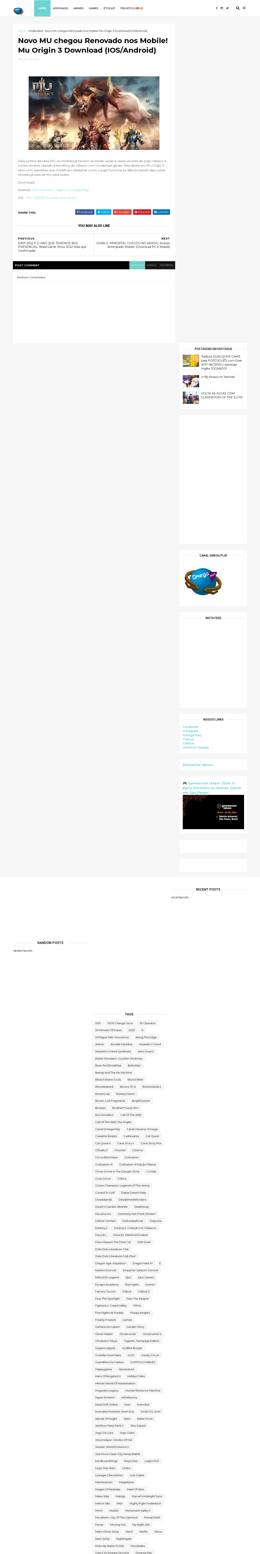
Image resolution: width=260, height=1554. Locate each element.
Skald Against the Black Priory (127, 1304)
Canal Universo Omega (142, 809)
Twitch (187, 419)
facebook (164, 275)
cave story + (125, 823)
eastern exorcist (105, 950)
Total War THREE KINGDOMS (114, 1438)
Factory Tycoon (105, 972)
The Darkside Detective (111, 1374)
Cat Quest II (103, 823)
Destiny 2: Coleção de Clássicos (135, 908)
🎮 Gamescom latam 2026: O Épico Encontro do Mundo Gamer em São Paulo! (211, 468)
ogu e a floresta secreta (112, 1233)
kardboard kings (106, 1141)
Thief (139, 1416)
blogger (134, 275)
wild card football (107, 1501)
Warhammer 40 (105, 1494)
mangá (120, 1176)
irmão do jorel (150, 1092)
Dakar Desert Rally (133, 872)
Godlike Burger (132, 1028)
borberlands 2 (151, 767)
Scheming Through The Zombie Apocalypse (124, 1296)
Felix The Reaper (138, 978)
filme (137, 986)
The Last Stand (105, 1395)
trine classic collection (110, 1459)
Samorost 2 (144, 1289)
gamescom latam (107, 1007)
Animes (79, 8)
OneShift (125, 1240)
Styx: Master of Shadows (124, 1339)
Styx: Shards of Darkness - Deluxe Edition (122, 1346)
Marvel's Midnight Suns (147, 1176)
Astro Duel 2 (146, 731)
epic (128, 957)
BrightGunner (141, 781)
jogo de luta (104, 1113)
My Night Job (141, 1204)
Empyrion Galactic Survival (140, 950)
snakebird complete (109, 1318)
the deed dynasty (107, 1388)
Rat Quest (102, 1275)
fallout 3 (144, 972)
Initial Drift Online (106, 1084)
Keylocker (131, 1141)
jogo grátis (127, 1113)
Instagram (190, 411)
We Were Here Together (139, 1494)
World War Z (103, 1515)
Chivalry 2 (101, 830)
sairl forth (123, 1289)
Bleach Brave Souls (108, 760)
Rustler (131, 1282)
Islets (127, 1099)
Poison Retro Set (106, 1261)
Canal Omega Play (107, 809)
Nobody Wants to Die (109, 1226)
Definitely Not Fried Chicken (137, 894)
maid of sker (135, 1169)
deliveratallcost (132, 901)
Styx (98, 1339)
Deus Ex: (100, 915)
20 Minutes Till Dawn (108, 710)
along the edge (146, 717)
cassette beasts (106, 816)
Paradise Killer (136, 1247)
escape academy (107, 964)
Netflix (143, 1212)
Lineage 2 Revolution (109, 1155)
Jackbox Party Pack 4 (109, 1106)
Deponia (155, 901)
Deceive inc (103, 894)
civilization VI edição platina (137, 844)
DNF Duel (144, 922)
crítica (122, 858)
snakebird (124, 1310)
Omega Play (191, 415)
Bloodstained (104, 767)
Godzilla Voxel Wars (108, 1035)
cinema (137, 830)
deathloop (141, 887)
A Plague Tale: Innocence (112, 717)
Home (43, 8)
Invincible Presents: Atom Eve (114, 1092)
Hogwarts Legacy (107, 1070)
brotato (100, 788)
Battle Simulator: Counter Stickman (118, 738)
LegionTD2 (152, 1141)
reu (142, 1275)
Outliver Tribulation (107, 1247)
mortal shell (152, 1198)
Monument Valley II (137, 1190)
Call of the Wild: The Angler (113, 802)
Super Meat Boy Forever (140, 1353)
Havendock (126, 1049)
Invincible (143, 1084)
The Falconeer (136, 1388)
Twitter (188, 424)
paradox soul (104, 1254)
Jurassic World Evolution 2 (112, 1127)
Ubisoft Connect (122, 1473)
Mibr (120, 1183)
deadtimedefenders (132, 880)
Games (94, 8)
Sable (146, 1282)
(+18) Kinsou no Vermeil (217, 57)
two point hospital (145, 1466)
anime (99, 724)
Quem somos (104, 1268)
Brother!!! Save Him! (125, 788)
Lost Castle (137, 1155)
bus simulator (104, 795)
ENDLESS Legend (107, 957)
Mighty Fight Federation (145, 1183)
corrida (151, 851)
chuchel (120, 830)
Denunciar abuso (197, 445)
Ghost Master (104, 1014)
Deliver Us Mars (105, 901)
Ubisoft (100, 1473)
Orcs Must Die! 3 (148, 1240)
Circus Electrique (106, 837)
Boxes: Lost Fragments (110, 781)
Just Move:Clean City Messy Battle (117, 1134)
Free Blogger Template (58, 1548)
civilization (131, 837)
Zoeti (98, 1522)
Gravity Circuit (150, 1035)
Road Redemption (107, 1282)
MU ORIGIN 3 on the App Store (51, 208)
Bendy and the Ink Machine (113, 752)
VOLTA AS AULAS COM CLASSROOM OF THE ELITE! (221, 76)
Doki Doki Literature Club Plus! (115, 936)
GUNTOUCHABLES (142, 1042)
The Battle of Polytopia (131, 1360)
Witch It (151, 1501)
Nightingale (124, 1219)
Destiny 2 (101, 908)
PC (143, 1254)
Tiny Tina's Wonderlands (111, 1424)
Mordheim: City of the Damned (116, 1198)
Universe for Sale (140, 1480)
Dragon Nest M (142, 943)
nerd (129, 1212)
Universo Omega (195, 428)
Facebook (190, 407)
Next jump (102, 1219)
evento (150, 964)
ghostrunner (128, 1014)
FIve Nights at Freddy (109, 993)
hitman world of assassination (115, 1063)
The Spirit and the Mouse (112, 1416)
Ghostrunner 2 (152, 1014)
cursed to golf (104, 872)
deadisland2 (103, 880)
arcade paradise (121, 724)
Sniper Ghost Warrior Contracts (115, 1325)
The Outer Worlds (107, 1402)
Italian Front (145, 1099)
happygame (103, 1049)
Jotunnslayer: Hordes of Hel (113, 1120)
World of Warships (136, 1508)
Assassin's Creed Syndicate (113, 731)
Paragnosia (127, 1254)
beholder (134, 745)
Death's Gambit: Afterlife (111, 887)
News (158, 1212)
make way (102, 1176)
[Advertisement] (212, 159)
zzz (111, 1522)
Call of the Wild (130, 795)
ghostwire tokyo (106, 1021)
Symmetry (102, 1360)
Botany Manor (125, 774)
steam (153, 1332)
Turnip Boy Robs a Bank (111, 1466)
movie (99, 1204)
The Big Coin (103, 1367)
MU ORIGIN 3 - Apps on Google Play (61, 200)
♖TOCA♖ (110, 8)
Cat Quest (152, 816)
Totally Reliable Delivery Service (116, 1445)
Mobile (114, 1190)
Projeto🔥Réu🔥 (133, 8)
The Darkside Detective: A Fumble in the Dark (125, 1381)
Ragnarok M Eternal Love (137, 1268)
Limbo (126, 1148)
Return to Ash (124, 1275)
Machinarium (103, 1162)
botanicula (102, 774)
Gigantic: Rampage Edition (141, 1021)
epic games (146, 957)
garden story (135, 1007)
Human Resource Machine (142, 1070)
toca (136, 1424)
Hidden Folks (136, 1056)
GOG (131, 1035)
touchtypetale (104, 1452)
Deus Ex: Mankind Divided (130, 915)
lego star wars (105, 1148)
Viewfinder (152, 1487)
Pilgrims (157, 1254)
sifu (97, 1304)
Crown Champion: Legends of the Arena (122, 866)
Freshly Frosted (105, 1000)
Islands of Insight (106, 1099)
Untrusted (131, 1487)
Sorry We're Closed (108, 1332)
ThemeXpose (34, 1548)
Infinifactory (129, 1077)
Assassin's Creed (150, 724)
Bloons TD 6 (128, 767)
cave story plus (151, 823)
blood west (135, 760)
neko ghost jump (107, 1212)
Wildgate (133, 1501)
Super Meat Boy (106, 1353)
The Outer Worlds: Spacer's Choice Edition (123, 1409)
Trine (158, 1452)
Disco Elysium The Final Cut (113, 922)
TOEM (150, 1424)
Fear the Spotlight (107, 978)
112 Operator (148, 703)
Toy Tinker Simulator (134, 1452)
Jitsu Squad (138, 1106)
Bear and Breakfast (108, 745)
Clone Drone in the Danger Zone (117, 851)
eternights (132, 964)
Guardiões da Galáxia (109, 1042)
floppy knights (140, 993)
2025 (132, 710)
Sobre (147, 1325)
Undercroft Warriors (108, 1480)
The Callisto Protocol (132, 1367)
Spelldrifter (135, 1332)
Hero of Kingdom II (108, 1056)
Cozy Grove (103, 858)
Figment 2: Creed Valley (111, 986)
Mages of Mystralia (107, 1169)
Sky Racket (102, 1310)
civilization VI (103, 844)
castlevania (131, 816)
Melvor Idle (102, 1183)
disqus (149, 275)
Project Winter (134, 1261)
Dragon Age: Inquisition (110, 943)
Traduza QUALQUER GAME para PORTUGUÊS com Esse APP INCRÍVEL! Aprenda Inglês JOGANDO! (221, 43)
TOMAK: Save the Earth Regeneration (120, 1431)
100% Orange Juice (120, 703)
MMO (99, 1190)
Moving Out (118, 1204)
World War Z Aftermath (133, 1515)
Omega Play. (103, 1240)
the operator (130, 1395)
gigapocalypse (105, 1028)
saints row (102, 1289)
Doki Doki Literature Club (112, 929)
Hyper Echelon (105, 1077)
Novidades (61, 8)
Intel (127, 1084)
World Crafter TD (106, 1508)
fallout (127, 972)
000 (98, 703)
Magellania (126, 1162)
